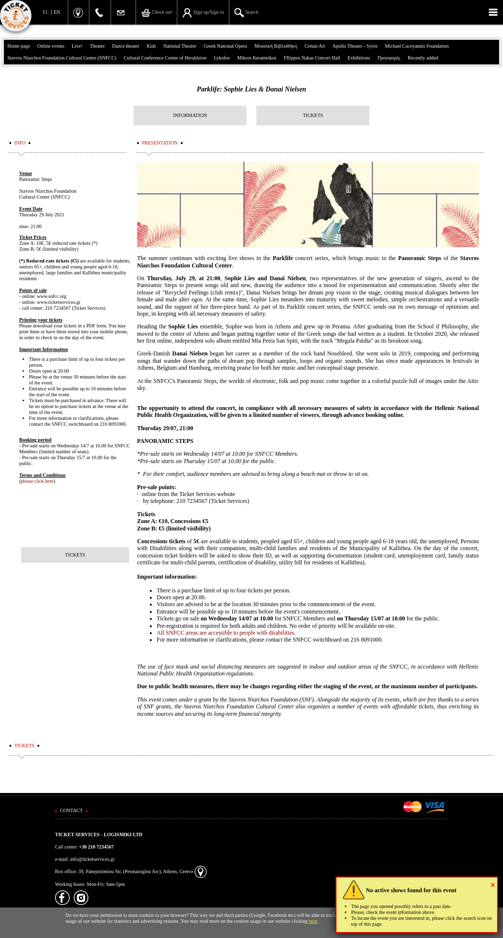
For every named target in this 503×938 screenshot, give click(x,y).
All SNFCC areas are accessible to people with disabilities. (226, 632)
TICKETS (313, 115)
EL (46, 12)
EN (57, 12)
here (312, 921)
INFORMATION (190, 115)
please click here (37, 481)
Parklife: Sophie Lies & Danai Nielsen (252, 89)
